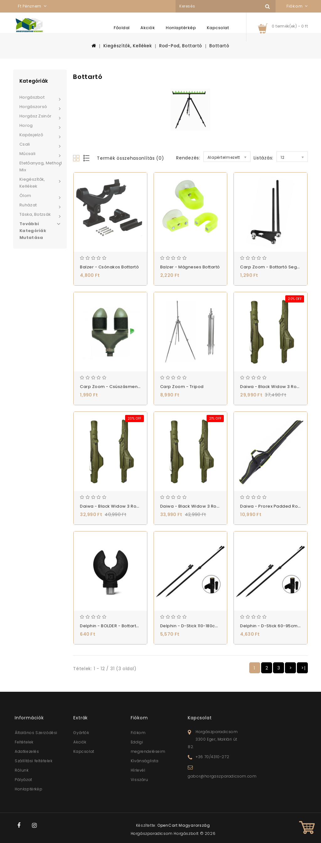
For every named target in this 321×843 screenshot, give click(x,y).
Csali (24, 144)
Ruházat (28, 205)
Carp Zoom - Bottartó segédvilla (276, 267)
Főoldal (122, 28)
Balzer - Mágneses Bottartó (190, 267)
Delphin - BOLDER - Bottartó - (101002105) (124, 626)
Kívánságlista (145, 760)
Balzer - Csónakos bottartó (109, 267)
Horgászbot (32, 97)
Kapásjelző (31, 135)
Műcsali (27, 154)
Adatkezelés (27, 751)
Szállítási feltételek (34, 760)
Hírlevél (138, 770)
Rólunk (22, 770)
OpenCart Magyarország (183, 825)
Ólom (25, 196)
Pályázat (23, 779)
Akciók (147, 28)
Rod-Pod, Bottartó (180, 46)
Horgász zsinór (35, 116)
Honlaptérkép (181, 28)
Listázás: (263, 158)
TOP (307, 829)
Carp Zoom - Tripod (182, 387)
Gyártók (81, 732)
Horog (26, 125)
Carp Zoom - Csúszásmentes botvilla (120, 387)
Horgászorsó (33, 107)
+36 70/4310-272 (212, 756)
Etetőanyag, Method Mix (40, 166)
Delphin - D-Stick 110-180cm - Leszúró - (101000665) (215, 626)
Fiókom (138, 732)
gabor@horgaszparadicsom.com (222, 776)
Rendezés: (188, 158)
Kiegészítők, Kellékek (127, 46)
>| (303, 668)
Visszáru (139, 779)
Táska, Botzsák (35, 214)
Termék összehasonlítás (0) (130, 158)
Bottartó (219, 46)
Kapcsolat (218, 28)
